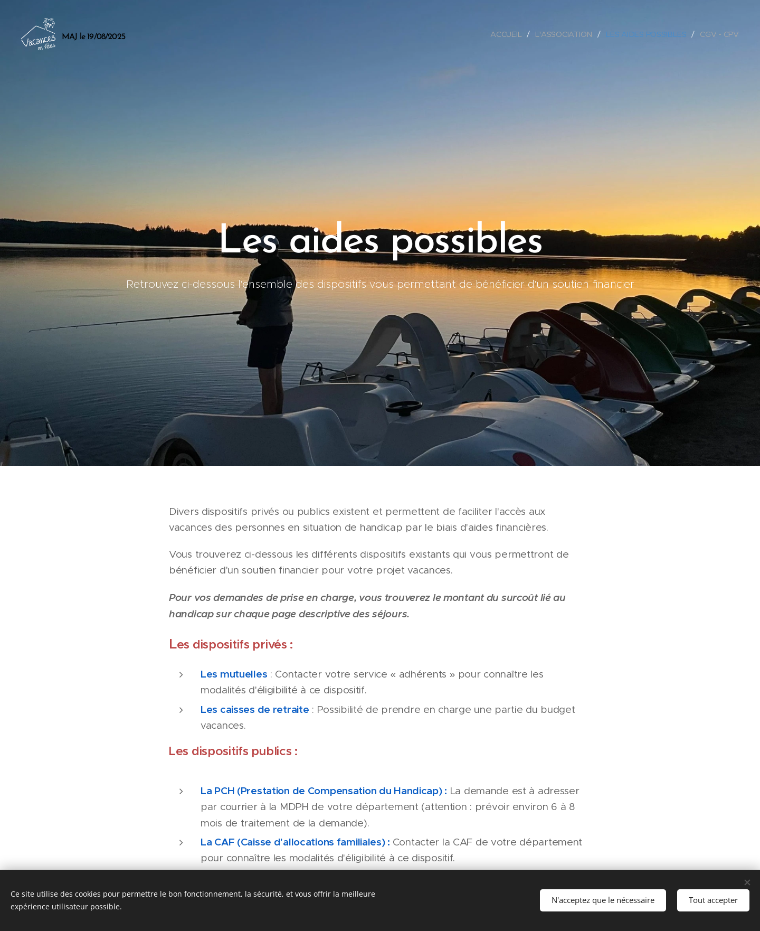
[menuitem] (506, 34)
